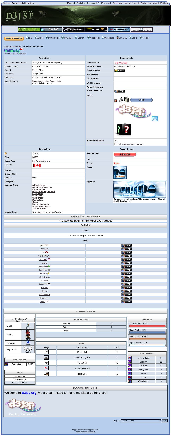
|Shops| (127, 3)
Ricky (44, 291)
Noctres (44, 287)
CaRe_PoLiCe (44, 256)
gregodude (44, 266)
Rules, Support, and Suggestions (46, 81)
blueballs (44, 249)
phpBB (92, 429)
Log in (133, 38)
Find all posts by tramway (15, 53)
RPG (29, 38)
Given (100, 140)
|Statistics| (80, 3)
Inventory (18, 376)
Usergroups (108, 38)
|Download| (106, 3)
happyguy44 (44, 270)
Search (79, 38)
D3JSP (35, 157)
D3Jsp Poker (52, 38)
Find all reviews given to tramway (128, 144)
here (39, 212)
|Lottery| (135, 3)
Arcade (39, 38)
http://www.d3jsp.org (41, 161)
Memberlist (93, 38)
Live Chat (121, 38)
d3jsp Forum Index (12, 46)
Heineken (44, 273)
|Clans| (156, 3)
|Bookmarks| (146, 3)
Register (29, 3)
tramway (92, 432)
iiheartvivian (44, 277)
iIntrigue (44, 280)
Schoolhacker (44, 294)
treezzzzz (44, 298)
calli (44, 252)
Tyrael (44, 301)
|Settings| (164, 3)
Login (21, 3)
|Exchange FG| (93, 3)
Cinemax (44, 259)
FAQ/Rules (67, 38)
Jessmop (44, 284)
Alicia (44, 245)
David (44, 263)
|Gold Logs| (117, 3)
